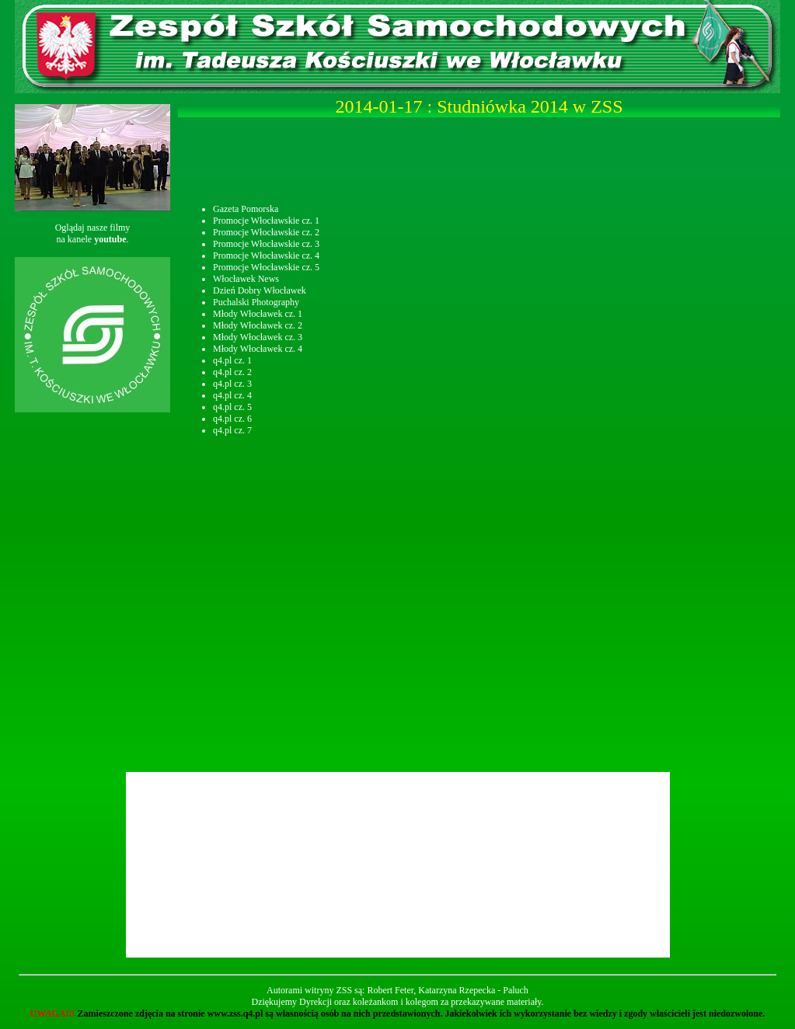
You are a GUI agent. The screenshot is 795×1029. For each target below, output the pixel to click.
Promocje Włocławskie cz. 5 (266, 267)
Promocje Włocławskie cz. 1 (266, 220)
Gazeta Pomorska (245, 208)
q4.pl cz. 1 (232, 360)
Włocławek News (246, 278)
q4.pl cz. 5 (232, 407)
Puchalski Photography (256, 302)
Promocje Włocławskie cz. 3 (266, 243)
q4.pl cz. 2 (232, 372)
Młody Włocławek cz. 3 (257, 337)
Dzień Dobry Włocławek (259, 290)
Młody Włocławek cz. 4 (257, 348)
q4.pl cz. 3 (232, 383)
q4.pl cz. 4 (232, 395)
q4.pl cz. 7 (232, 430)
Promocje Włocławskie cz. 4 (266, 255)
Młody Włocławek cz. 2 (257, 325)
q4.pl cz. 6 (232, 418)
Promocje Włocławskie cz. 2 (266, 232)
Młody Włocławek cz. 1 (257, 313)
